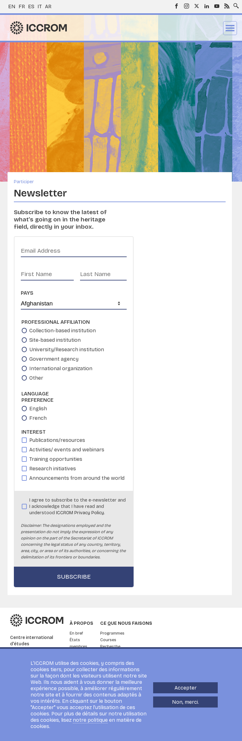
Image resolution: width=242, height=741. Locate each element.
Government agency (53, 359)
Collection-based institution (62, 331)
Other (36, 378)
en (11, 6)
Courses (108, 639)
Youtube (216, 6)
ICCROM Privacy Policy (80, 512)
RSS (226, 6)
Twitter (196, 6)
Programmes (112, 633)
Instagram (186, 6)
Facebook (176, 6)
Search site (234, 4)
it (39, 6)
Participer (24, 181)
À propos (81, 623)
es (31, 6)
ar (48, 6)
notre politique (90, 720)
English (38, 409)
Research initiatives (52, 469)
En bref (76, 633)
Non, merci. (185, 702)
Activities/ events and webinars (66, 450)
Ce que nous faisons (126, 623)
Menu (230, 28)
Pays (27, 293)
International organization (60, 368)
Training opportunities (55, 459)
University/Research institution (66, 349)
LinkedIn (206, 6)
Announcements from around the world (76, 478)
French (38, 418)
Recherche (110, 646)
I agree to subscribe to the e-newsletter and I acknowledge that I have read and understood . (77, 506)
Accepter (186, 688)
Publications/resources (57, 440)
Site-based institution (55, 340)
